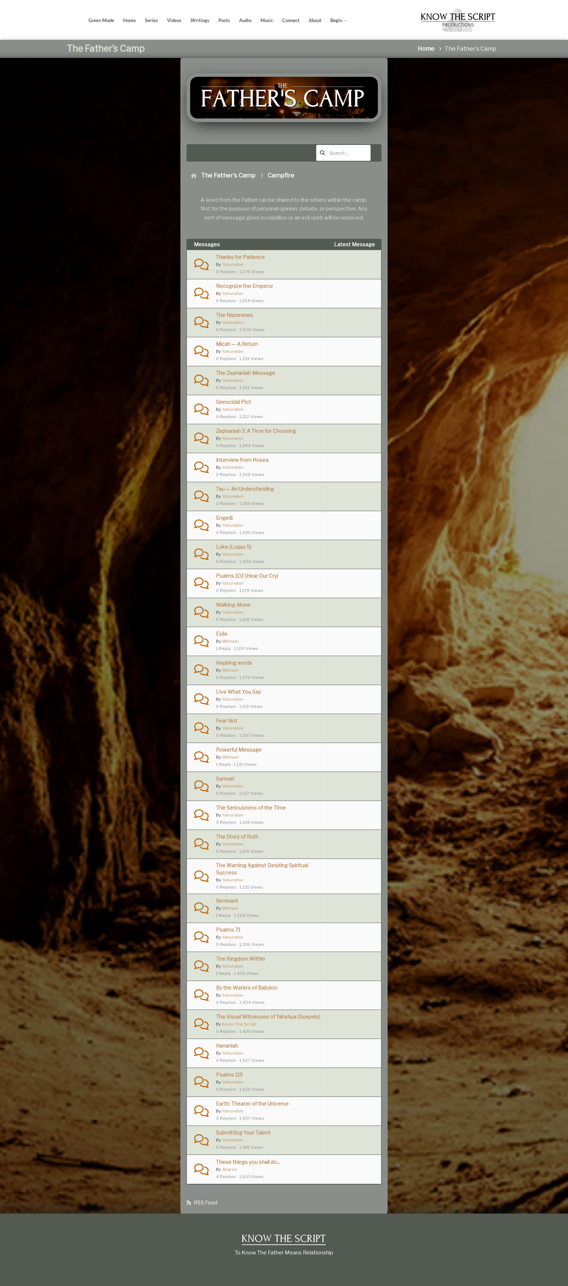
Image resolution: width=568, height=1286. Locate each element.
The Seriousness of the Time (251, 808)
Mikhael (230, 641)
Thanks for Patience (240, 257)
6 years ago (347, 1049)
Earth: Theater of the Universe (252, 1104)
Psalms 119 (229, 1075)
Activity (218, 152)
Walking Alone (233, 605)
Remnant (227, 901)
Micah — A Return (237, 344)
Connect (291, 20)
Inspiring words (234, 663)
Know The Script (239, 1024)
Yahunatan (232, 264)
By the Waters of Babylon (246, 988)
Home (129, 20)
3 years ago (347, 261)
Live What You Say (238, 692)
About (315, 20)
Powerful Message (239, 750)
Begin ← (339, 20)
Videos (174, 20)
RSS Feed (205, 1204)
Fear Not (226, 721)
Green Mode (101, 20)
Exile (221, 634)
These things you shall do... (248, 1162)
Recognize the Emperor (244, 286)
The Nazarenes (234, 315)
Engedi (224, 518)
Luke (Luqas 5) (233, 547)
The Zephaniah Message (245, 373)
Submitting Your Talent (243, 1133)
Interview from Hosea (242, 460)
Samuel (225, 779)
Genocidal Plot (233, 402)
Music (266, 20)
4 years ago (347, 319)
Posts (224, 20)
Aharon (229, 1169)
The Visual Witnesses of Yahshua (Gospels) (268, 1017)
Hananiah (227, 1046)
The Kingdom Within (240, 959)
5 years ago (347, 811)
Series (151, 20)
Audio (245, 20)
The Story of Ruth (237, 837)
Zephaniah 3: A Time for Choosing (256, 431)
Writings (200, 20)
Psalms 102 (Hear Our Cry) (247, 576)
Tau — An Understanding (245, 489)
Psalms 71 (228, 930)
